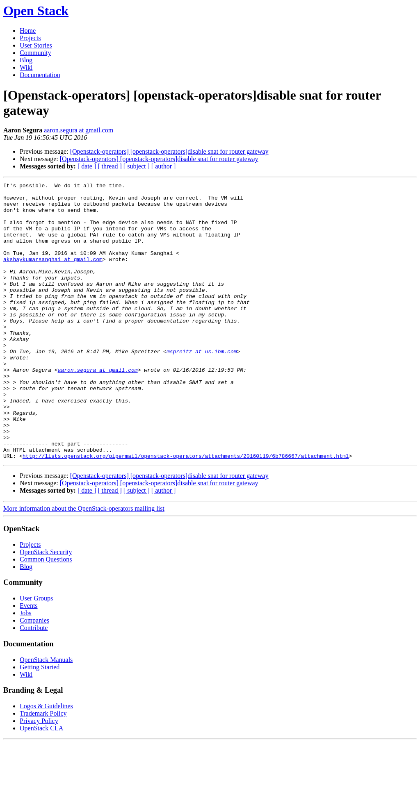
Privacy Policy (39, 776)
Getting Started (39, 722)
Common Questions (46, 614)
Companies (34, 675)
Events (29, 660)
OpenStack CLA (41, 783)
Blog (26, 60)
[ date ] (87, 166)
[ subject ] (136, 166)
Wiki (26, 67)
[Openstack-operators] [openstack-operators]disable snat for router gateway (169, 151)
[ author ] (163, 166)
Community (35, 52)
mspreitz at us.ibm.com (202, 385)
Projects (30, 37)
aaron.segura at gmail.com (78, 130)
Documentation (40, 74)
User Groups (36, 653)
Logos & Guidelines (46, 761)
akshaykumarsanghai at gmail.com (53, 275)
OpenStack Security (46, 607)
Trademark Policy (43, 768)
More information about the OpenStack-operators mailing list (83, 563)
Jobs (25, 668)
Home (28, 30)
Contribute (34, 683)
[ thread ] (110, 166)
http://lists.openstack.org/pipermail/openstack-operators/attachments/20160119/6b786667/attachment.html (186, 511)
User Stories (36, 45)
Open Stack (35, 10)
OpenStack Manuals (46, 715)
